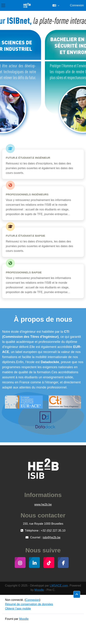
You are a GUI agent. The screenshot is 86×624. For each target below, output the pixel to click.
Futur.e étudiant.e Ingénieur (28, 157)
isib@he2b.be (51, 537)
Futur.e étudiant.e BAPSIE (25, 235)
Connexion (77, 5)
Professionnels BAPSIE (24, 272)
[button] (55, 5)
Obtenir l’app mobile (18, 608)
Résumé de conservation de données (29, 604)
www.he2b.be (43, 504)
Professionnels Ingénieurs (27, 194)
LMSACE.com (59, 585)
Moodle (39, 589)
